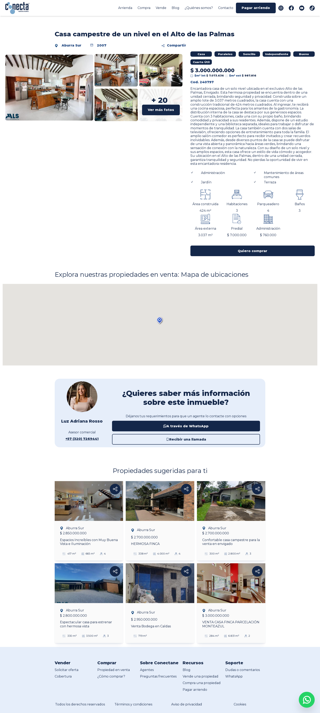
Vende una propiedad (200, 676)
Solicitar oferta (66, 670)
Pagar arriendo (256, 8)
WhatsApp (234, 676)
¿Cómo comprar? (111, 676)
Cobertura (63, 676)
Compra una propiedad (202, 683)
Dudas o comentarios (242, 670)
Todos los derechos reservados (80, 704)
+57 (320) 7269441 (82, 439)
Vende (161, 8)
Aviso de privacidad (186, 704)
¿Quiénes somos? (199, 8)
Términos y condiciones (133, 704)
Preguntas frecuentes (158, 676)
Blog (175, 8)
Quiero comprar (252, 251)
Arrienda (125, 8)
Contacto (225, 8)
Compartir (173, 45)
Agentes (147, 670)
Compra (144, 8)
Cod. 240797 (202, 82)
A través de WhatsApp (186, 426)
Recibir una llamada (186, 439)
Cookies (240, 704)
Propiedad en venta (113, 670)
